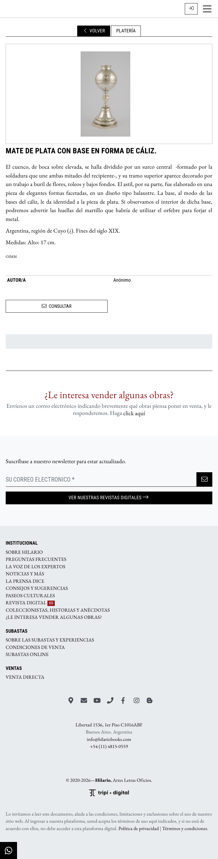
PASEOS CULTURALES (30, 595)
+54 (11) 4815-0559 (109, 746)
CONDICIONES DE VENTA (35, 647)
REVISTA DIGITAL (30, 603)
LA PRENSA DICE (25, 581)
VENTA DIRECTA (25, 677)
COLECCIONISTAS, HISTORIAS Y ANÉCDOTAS (58, 610)
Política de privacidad (138, 828)
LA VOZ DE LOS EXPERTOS (35, 566)
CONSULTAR (57, 306)
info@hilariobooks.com (109, 739)
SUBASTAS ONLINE (27, 654)
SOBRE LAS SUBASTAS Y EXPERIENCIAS (50, 640)
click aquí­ (134, 413)
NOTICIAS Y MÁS (25, 574)
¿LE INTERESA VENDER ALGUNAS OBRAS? (54, 617)
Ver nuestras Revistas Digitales (109, 498)
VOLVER (93, 31)
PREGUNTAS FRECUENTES (36, 559)
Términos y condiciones (184, 828)
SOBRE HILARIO (24, 552)
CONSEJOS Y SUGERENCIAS (37, 588)
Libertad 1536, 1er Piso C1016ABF (109, 725)
